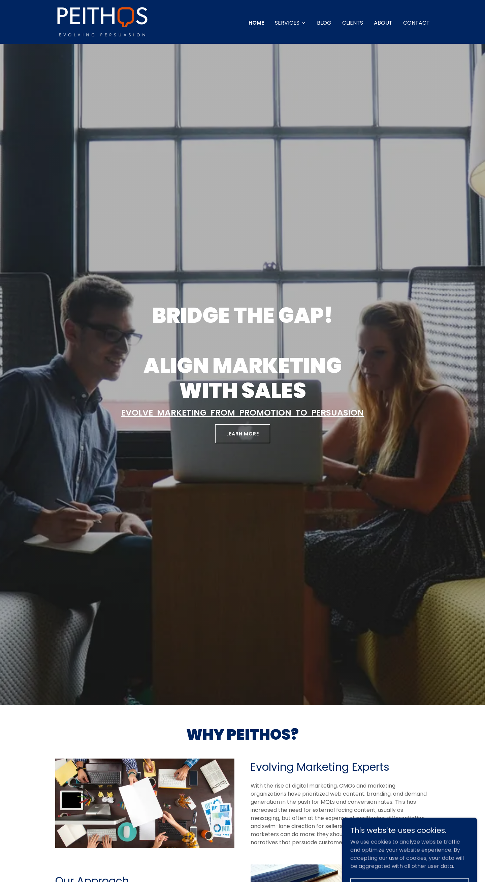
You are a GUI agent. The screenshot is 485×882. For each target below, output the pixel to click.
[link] (102, 21)
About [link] (383, 23)
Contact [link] (416, 23)
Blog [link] (324, 23)
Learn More (242, 433)
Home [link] (256, 23)
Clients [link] (352, 23)
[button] (290, 23)
